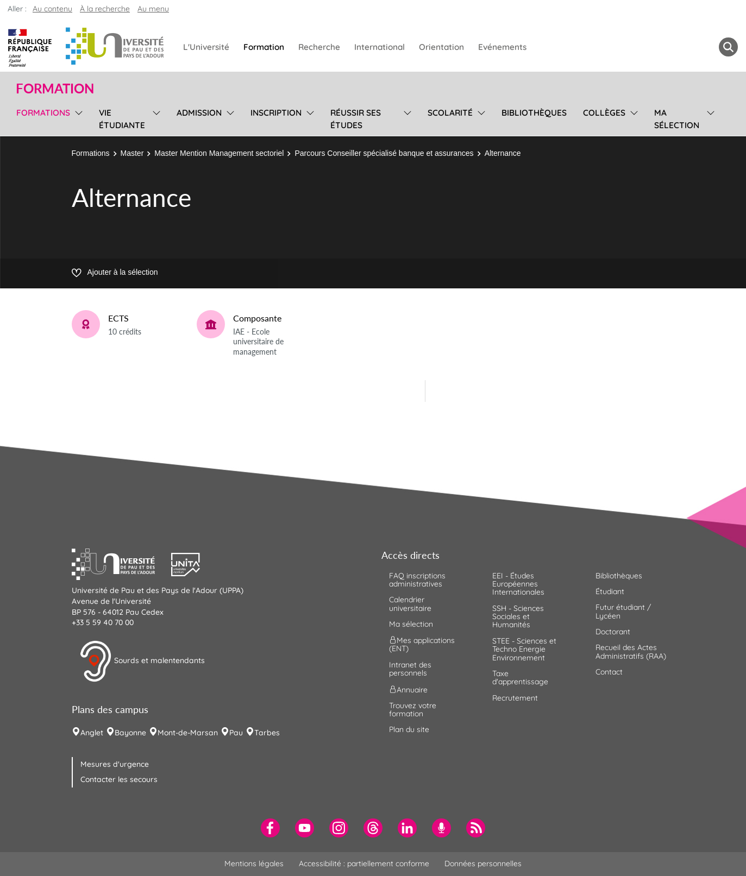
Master (132, 153)
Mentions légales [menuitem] (254, 863)
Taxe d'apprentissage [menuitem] (520, 677)
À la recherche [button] (105, 9)
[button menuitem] (728, 46)
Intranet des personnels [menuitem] (410, 669)
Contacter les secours (119, 779)
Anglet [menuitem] (91, 733)
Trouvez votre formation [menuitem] (412, 710)
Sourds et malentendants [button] (142, 661)
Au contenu (52, 9)
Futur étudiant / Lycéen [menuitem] (623, 611)
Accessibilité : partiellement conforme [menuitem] (364, 863)
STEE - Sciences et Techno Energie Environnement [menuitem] (524, 649)
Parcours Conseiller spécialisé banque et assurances (383, 153)
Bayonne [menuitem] (130, 733)
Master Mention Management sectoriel (219, 153)
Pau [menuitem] (236, 733)
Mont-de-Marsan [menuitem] (188, 733)
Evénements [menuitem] (502, 47)
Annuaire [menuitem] (408, 689)
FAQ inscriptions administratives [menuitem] (417, 580)
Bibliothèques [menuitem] (534, 113)
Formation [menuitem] (263, 47)
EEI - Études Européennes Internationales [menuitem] (518, 584)
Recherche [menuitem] (319, 47)
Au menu (153, 9)
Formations (91, 153)
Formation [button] (55, 88)
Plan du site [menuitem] (409, 729)
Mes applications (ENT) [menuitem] (422, 644)
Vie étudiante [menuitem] (122, 119)
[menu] (77, 117)
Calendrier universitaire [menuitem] (410, 604)
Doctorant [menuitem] (612, 631)
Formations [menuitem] (43, 113)
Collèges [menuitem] (604, 113)
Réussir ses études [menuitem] (355, 119)
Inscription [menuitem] (276, 113)
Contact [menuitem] (609, 672)
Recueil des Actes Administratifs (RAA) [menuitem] (630, 651)
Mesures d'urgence (114, 764)
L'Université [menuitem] (206, 47)
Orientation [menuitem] (441, 47)
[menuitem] (270, 828)
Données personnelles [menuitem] (483, 863)
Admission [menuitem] (199, 113)
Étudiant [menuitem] (609, 591)
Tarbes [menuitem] (267, 733)
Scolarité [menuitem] (450, 113)
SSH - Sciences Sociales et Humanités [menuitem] (518, 616)
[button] (122, 563)
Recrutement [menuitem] (515, 698)
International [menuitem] (379, 47)
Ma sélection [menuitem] (676, 119)
